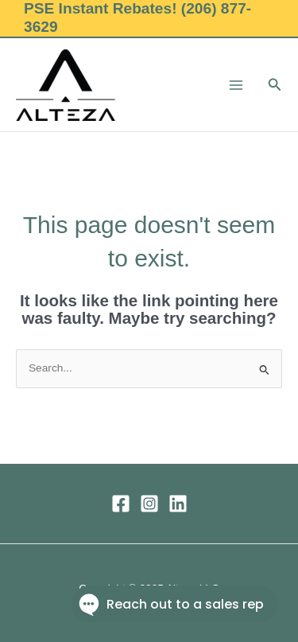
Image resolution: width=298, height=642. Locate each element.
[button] (275, 85)
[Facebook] (120, 503)
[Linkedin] (178, 503)
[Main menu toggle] (236, 84)
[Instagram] (149, 503)
